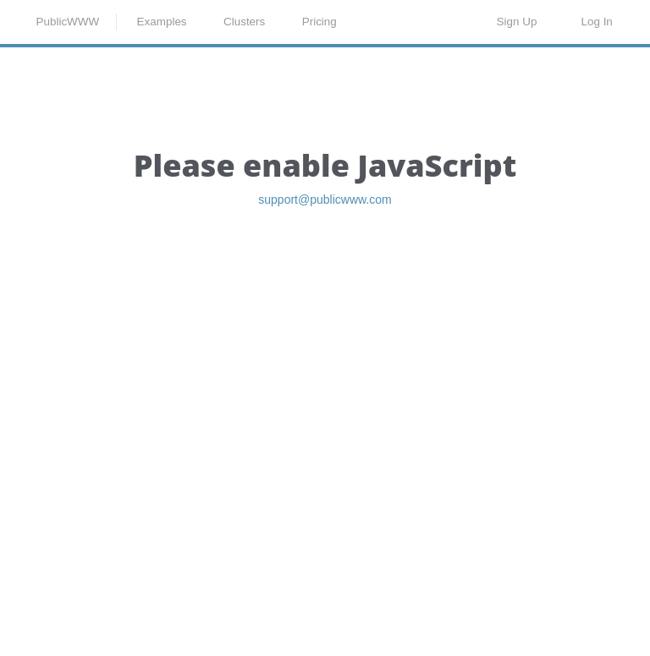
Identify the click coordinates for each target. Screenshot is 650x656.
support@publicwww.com (325, 291)
